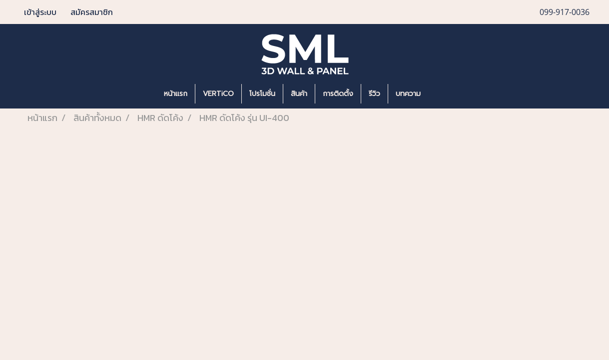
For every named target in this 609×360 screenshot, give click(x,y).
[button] (443, 94)
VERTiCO (218, 93)
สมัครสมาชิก (91, 12)
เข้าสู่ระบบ (40, 12)
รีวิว (374, 93)
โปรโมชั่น (262, 93)
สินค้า (299, 93)
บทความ (408, 93)
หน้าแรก (175, 93)
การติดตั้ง (338, 93)
